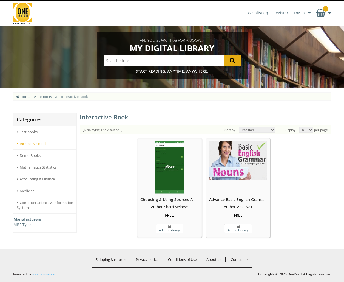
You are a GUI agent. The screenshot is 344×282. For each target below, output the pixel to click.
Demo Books (29, 155)
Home (23, 96)
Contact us (239, 259)
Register (280, 12)
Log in (299, 12)
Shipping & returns (111, 259)
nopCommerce (43, 274)
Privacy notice (147, 259)
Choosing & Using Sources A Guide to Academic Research (197, 199)
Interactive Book (32, 143)
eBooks (46, 96)
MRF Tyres (22, 224)
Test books (27, 131)
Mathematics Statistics (36, 167)
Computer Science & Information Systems (45, 205)
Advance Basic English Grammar (238, 199)
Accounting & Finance (36, 179)
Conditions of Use (182, 259)
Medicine (26, 190)
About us (213, 259)
